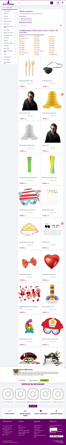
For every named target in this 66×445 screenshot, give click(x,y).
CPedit (61, 442)
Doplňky (37, 41)
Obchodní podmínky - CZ (39, 430)
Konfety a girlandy (40, 51)
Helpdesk (36, 433)
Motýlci (52, 52)
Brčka (37, 38)
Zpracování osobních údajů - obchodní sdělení (24, 433)
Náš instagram (33, 406)
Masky (37, 52)
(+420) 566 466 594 (8, 425)
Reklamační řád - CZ (38, 425)
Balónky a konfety (24, 38)
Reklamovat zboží (21, 427)
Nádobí (22, 54)
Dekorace (38, 40)
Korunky (53, 51)
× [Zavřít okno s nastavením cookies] (64, 354)
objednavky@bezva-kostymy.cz (8, 429)
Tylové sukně (6, 59)
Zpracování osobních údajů (23, 430)
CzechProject (59, 441)
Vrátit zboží (20, 429)
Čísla (22, 40)
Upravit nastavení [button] (33, 367)
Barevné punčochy (8, 21)
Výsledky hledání (9, 7)
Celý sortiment (7, 11)
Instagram (6, 434)
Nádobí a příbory (54, 54)
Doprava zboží (37, 432)
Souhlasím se (56, 432)
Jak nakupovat (37, 429)
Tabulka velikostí (37, 427)
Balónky (22, 36)
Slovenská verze (15, 442)
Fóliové (22, 51)
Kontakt (20, 425)
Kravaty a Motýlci (24, 52)
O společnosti (21, 435)
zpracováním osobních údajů (56, 432)
